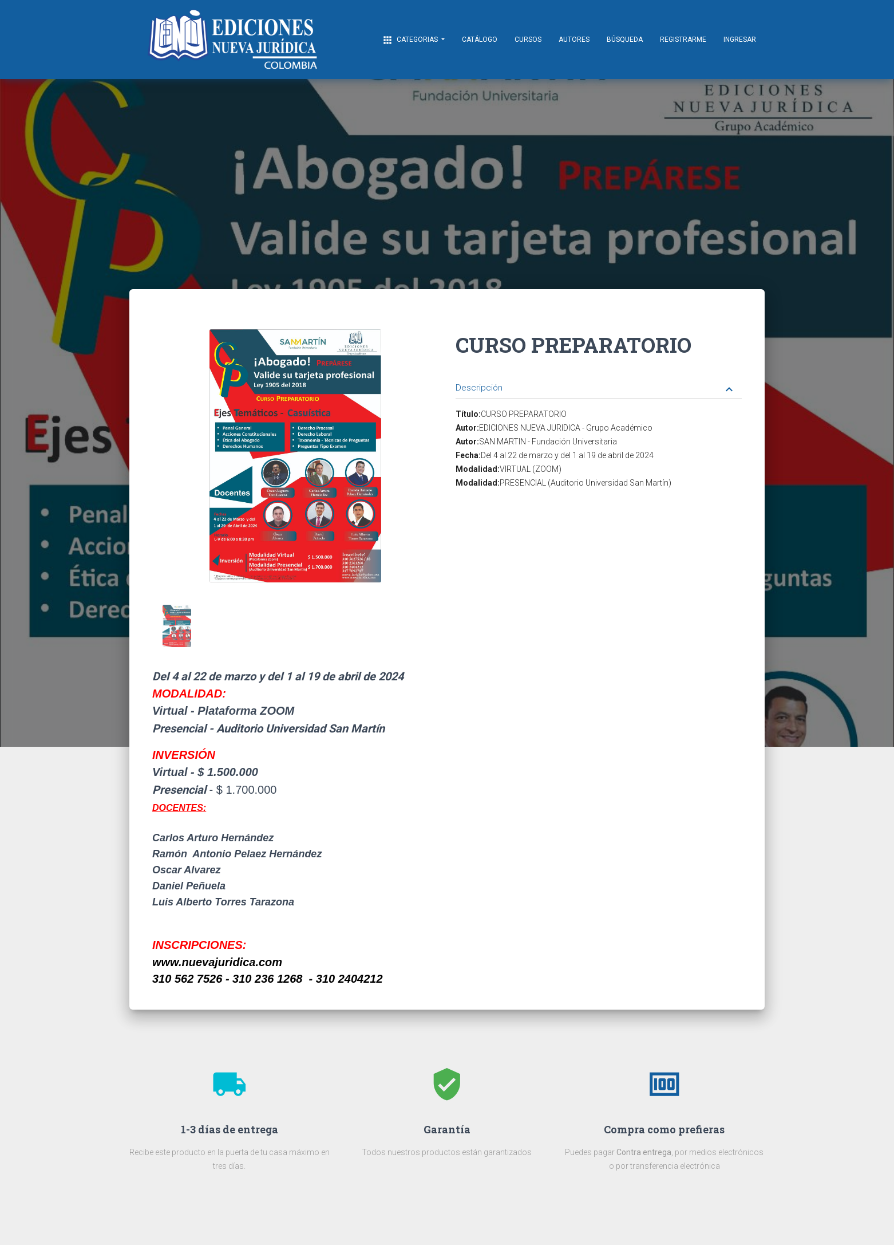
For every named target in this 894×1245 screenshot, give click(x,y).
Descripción (596, 389)
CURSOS (528, 40)
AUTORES (574, 40)
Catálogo (479, 40)
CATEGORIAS (411, 40)
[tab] (599, 379)
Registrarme (683, 40)
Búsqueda (625, 40)
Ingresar (739, 40)
